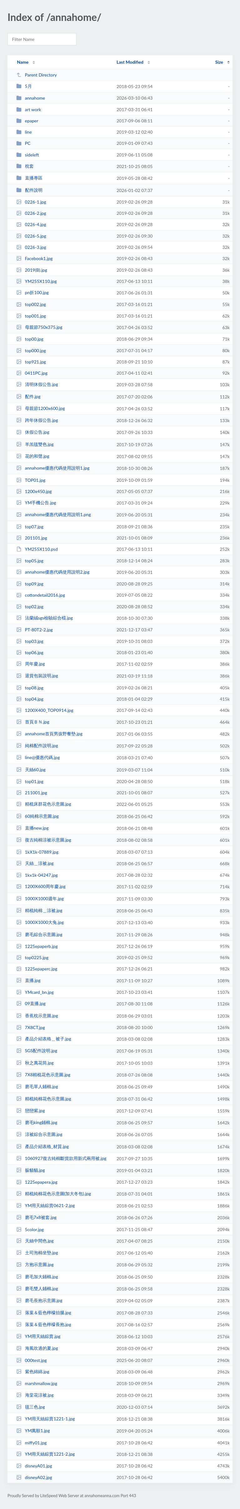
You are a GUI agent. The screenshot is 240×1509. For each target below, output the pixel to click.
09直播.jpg (31, 1003)
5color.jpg (30, 1229)
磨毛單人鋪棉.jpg (37, 1086)
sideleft (27, 154)
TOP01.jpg (30, 480)
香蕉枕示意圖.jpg (37, 1015)
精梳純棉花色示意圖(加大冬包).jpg (53, 1193)
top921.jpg (31, 361)
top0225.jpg (32, 957)
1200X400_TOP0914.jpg (44, 710)
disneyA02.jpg (34, 1477)
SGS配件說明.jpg (36, 1050)
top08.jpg (29, 687)
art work (28, 109)
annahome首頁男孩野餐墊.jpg (49, 733)
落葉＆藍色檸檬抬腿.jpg (43, 1312)
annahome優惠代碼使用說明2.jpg (52, 572)
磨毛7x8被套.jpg (36, 1217)
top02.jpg (29, 606)
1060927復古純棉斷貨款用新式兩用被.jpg (61, 1158)
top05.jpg (29, 560)
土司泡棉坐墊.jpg (37, 1252)
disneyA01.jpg (34, 1465)
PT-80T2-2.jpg (34, 629)
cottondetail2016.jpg (40, 595)
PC (23, 143)
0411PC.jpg (32, 373)
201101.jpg (31, 537)
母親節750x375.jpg (39, 327)
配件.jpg (28, 396)
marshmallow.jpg (36, 1383)
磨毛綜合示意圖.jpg (39, 934)
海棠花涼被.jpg (34, 1395)
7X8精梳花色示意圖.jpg (43, 1074)
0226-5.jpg (31, 236)
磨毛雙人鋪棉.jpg (37, 1288)
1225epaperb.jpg (37, 946)
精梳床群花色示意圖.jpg (43, 803)
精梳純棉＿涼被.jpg (39, 910)
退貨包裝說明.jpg (37, 675)
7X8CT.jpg (30, 1027)
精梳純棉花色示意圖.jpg (43, 1098)
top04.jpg (29, 699)
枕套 (24, 166)
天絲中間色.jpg (34, 1240)
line (24, 132)
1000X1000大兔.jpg (40, 922)
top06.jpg (29, 652)
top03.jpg (29, 641)
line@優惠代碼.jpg (38, 757)
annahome (30, 98)
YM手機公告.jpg (36, 502)
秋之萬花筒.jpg (34, 1062)
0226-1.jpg (31, 202)
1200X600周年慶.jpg (41, 886)
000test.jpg (31, 1360)
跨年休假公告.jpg (37, 420)
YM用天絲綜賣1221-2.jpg (45, 1454)
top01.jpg (29, 781)
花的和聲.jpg (32, 456)
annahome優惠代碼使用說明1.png (53, 514)
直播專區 (29, 177)
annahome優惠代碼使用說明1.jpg (52, 468)
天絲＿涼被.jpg (34, 863)
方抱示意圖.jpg (34, 1264)
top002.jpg (31, 304)
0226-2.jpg (31, 213)
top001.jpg (31, 315)
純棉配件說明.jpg (37, 745)
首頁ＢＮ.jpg (32, 721)
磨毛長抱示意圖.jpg (39, 1300)
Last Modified (130, 62)
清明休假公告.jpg (37, 384)
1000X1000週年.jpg (40, 898)
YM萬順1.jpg (33, 1430)
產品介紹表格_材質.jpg (42, 1146)
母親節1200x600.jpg (40, 408)
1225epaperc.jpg (36, 968)
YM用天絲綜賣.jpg (38, 1336)
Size (219, 62)
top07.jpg (29, 526)
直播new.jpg (32, 828)
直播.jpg (28, 980)
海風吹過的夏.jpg (37, 1348)
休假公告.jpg (32, 432)
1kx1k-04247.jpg (37, 875)
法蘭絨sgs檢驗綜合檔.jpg (44, 617)
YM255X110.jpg (36, 281)
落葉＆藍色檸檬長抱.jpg (43, 1324)
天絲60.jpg (31, 769)
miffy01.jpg (31, 1442)
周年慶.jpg (30, 663)
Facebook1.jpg (34, 258)
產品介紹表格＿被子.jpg (43, 1038)
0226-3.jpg (31, 247)
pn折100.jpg (32, 292)
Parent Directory (36, 74)
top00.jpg (29, 339)
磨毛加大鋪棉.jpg (37, 1276)
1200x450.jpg (34, 491)
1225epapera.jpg (37, 1182)
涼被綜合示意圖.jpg (39, 1134)
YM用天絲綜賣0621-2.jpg (45, 1205)
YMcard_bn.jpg (35, 992)
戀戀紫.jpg (30, 1110)
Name (22, 62)
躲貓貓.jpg (30, 1170)
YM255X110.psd (37, 549)
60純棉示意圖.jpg (37, 816)
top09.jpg (29, 583)
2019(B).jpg (31, 270)
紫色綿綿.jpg (32, 1371)
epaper (27, 120)
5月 (24, 86)
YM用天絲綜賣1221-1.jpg (45, 1418)
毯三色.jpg (30, 1406)
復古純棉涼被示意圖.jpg (43, 839)
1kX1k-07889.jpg (37, 852)
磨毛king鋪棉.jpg (36, 1122)
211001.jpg (31, 792)
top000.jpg (31, 350)
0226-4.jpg (31, 224)
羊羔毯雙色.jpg (34, 444)
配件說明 (29, 190)
